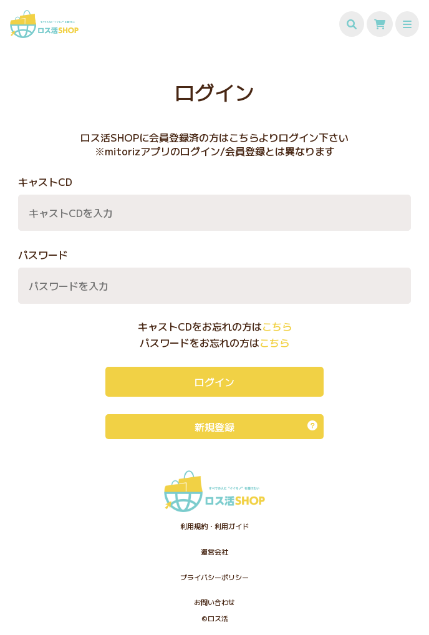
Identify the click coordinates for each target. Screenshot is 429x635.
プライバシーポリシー (214, 577)
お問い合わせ (214, 602)
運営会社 (214, 551)
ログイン (214, 381)
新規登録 (256, 426)
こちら (277, 326)
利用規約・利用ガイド (214, 526)
